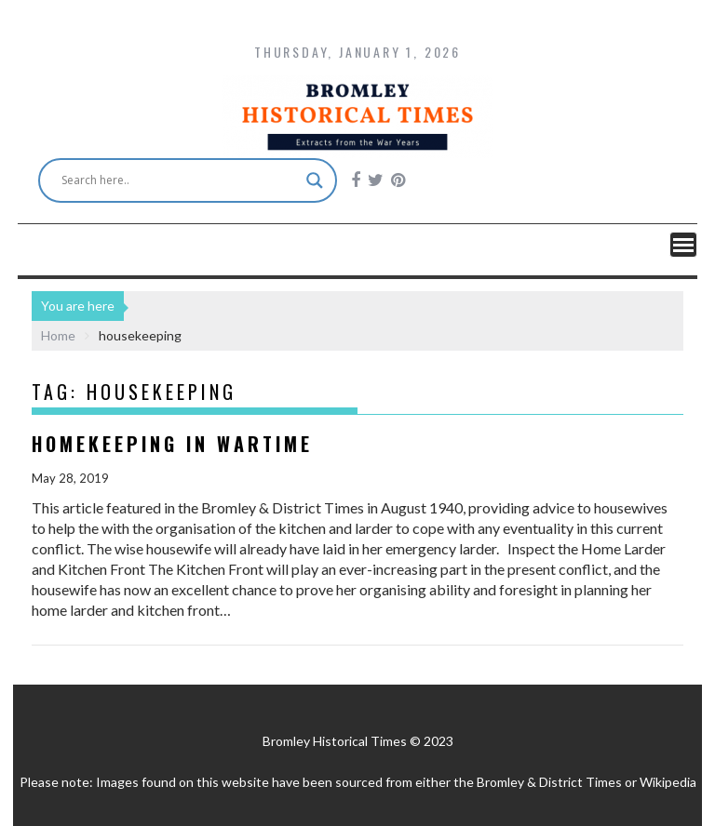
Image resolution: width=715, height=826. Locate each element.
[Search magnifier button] (315, 180)
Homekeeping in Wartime (172, 444)
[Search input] (179, 180)
